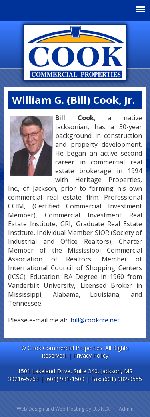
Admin (126, 408)
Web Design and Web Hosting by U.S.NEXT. (65, 408)
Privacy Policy (90, 355)
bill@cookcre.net (95, 320)
